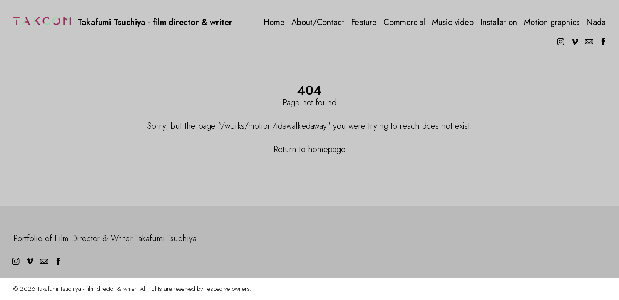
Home (274, 22)
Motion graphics (552, 22)
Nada (596, 22)
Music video (453, 22)
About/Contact (317, 22)
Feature (364, 22)
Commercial (404, 22)
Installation (498, 22)
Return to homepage (309, 149)
